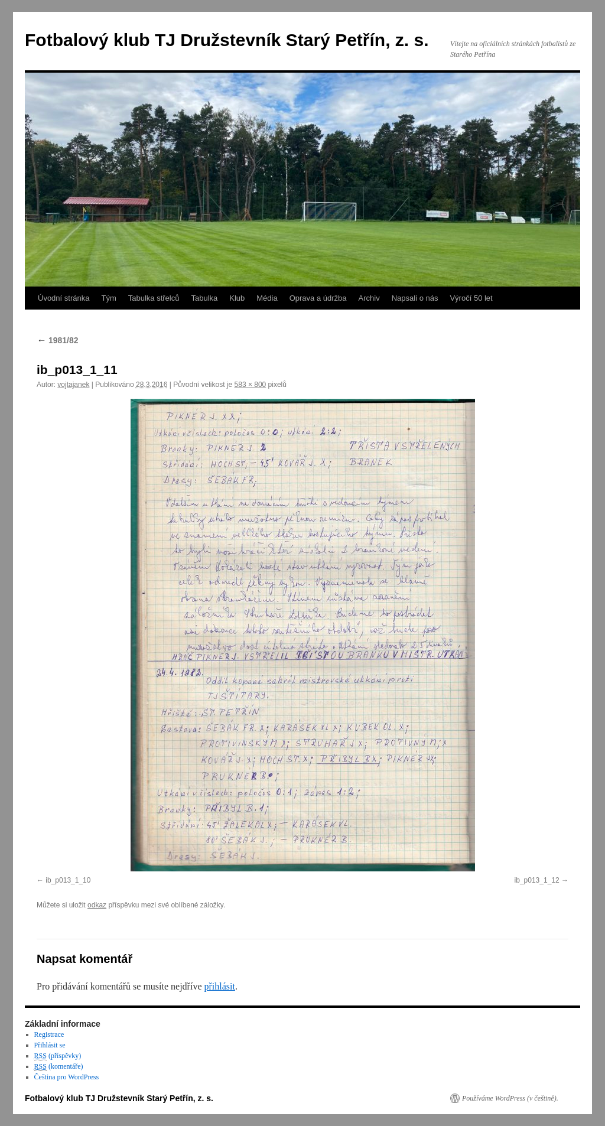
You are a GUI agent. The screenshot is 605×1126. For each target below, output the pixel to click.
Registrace (49, 1034)
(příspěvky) (58, 1056)
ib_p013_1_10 (67, 880)
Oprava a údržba (318, 298)
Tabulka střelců (154, 298)
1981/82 (58, 340)
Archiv (369, 298)
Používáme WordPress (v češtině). (510, 1098)
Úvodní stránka (63, 298)
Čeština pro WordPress (66, 1077)
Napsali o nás (415, 298)
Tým (108, 298)
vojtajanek (73, 384)
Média (266, 298)
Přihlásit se (50, 1045)
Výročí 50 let (471, 298)
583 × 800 (250, 384)
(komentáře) (58, 1066)
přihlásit (219, 986)
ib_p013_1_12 (537, 880)
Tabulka (204, 298)
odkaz (96, 905)
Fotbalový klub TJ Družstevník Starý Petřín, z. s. (227, 40)
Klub (237, 298)
